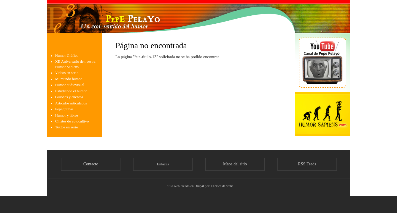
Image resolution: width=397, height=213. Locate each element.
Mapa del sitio (235, 164)
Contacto (91, 164)
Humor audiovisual (69, 85)
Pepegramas (64, 109)
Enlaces (163, 164)
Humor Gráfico (66, 56)
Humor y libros (66, 115)
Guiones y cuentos (69, 97)
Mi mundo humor (68, 79)
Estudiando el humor (71, 91)
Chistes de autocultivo (72, 121)
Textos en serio (66, 127)
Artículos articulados (71, 103)
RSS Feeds (307, 164)
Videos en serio (67, 73)
